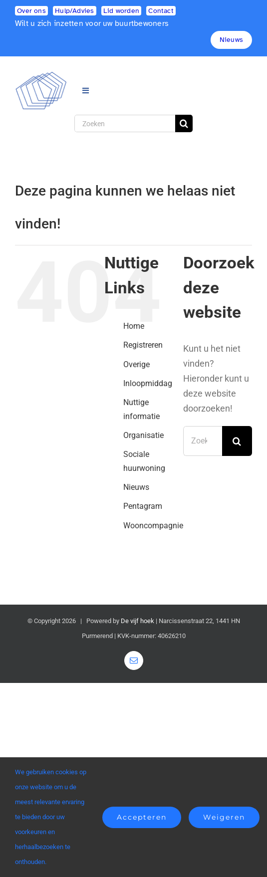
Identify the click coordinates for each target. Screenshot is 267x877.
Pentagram (142, 506)
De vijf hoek (137, 621)
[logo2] (41, 75)
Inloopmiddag (147, 383)
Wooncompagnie (153, 525)
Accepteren (142, 817)
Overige (136, 364)
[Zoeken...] (202, 441)
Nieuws (136, 487)
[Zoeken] (125, 123)
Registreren (143, 345)
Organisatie (143, 435)
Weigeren (224, 817)
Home (133, 326)
